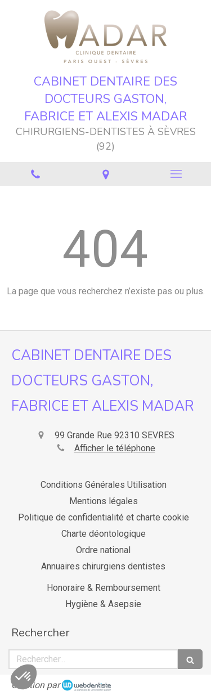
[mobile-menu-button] (176, 174)
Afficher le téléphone (114, 448)
